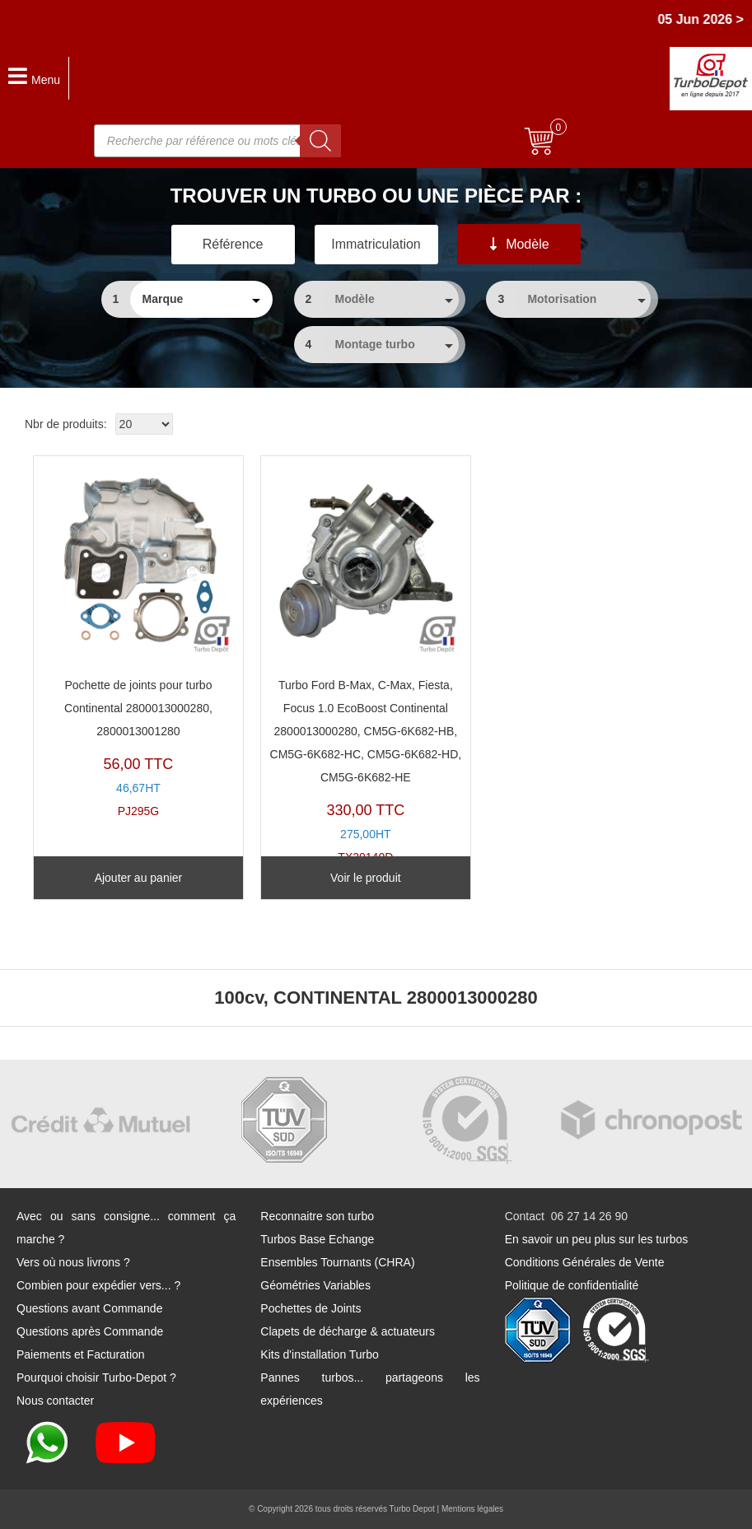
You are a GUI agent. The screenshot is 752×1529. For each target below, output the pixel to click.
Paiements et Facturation (80, 1354)
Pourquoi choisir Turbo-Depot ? (96, 1377)
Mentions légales (472, 1508)
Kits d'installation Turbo (319, 1354)
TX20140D (365, 664)
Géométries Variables (315, 1285)
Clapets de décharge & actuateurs (347, 1331)
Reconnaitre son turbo (317, 1216)
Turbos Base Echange (317, 1239)
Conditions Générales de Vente (585, 1262)
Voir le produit (365, 877)
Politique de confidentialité (572, 1285)
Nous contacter (55, 1400)
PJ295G (138, 641)
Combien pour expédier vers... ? (98, 1285)
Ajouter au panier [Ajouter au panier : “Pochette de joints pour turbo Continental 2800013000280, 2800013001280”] (139, 877)
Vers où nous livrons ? (73, 1262)
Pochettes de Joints (310, 1308)
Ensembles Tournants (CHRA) (337, 1262)
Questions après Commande (89, 1331)
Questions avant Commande (89, 1308)
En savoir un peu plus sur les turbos (597, 1239)
